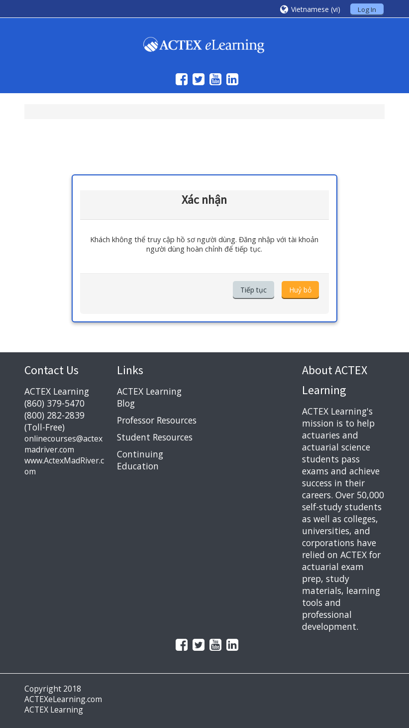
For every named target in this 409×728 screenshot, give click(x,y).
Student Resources (155, 437)
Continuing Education (140, 460)
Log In (367, 9)
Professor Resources (157, 420)
